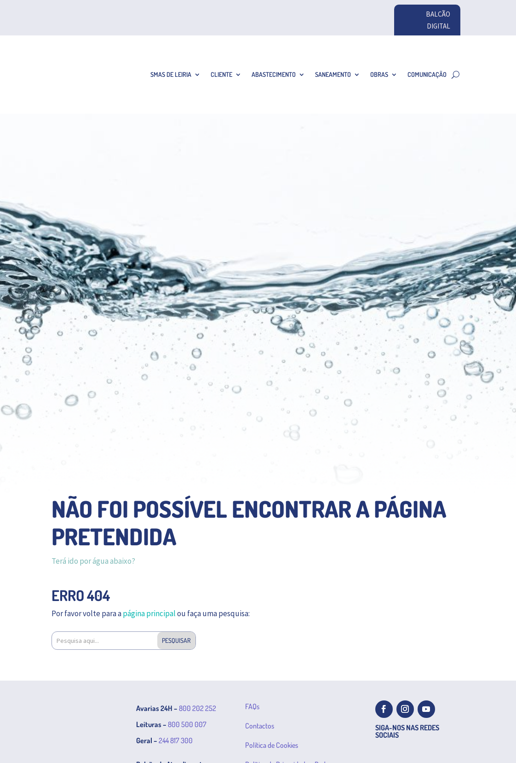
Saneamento (333, 74)
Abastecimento (274, 74)
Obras (379, 74)
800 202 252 (197, 708)
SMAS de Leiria (170, 74)
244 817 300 (176, 740)
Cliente (221, 74)
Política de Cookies (271, 745)
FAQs (252, 706)
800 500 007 (187, 724)
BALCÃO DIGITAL (438, 20)
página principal (149, 613)
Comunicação (427, 74)
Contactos (259, 725)
